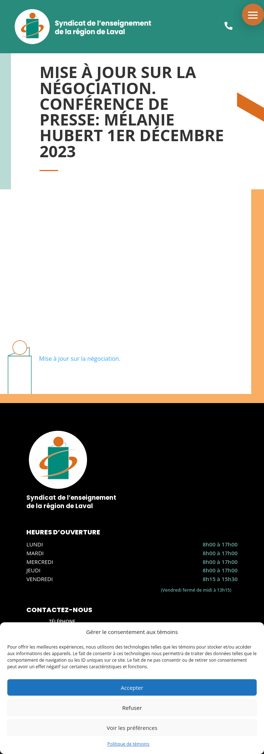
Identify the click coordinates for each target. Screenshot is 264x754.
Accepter (132, 687)
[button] (253, 15)
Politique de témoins (128, 744)
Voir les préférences (132, 727)
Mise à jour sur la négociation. (80, 359)
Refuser (132, 707)
